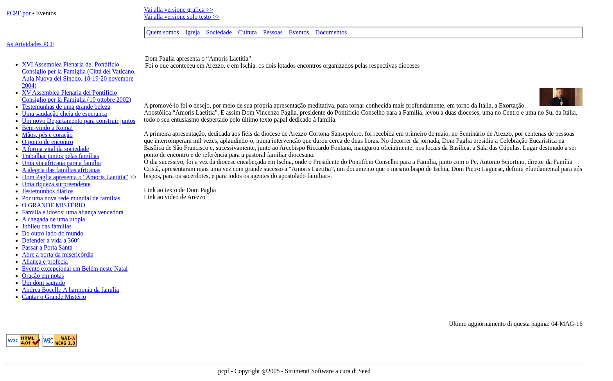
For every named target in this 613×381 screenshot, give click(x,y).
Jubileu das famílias (47, 226)
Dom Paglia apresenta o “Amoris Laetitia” (75, 177)
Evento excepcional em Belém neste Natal (75, 268)
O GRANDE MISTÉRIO (53, 205)
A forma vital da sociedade (55, 149)
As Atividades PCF (30, 44)
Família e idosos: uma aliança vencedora (73, 212)
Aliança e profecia (45, 261)
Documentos (331, 32)
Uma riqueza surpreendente (56, 184)
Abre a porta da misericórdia (57, 254)
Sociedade (219, 32)
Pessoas (273, 32)
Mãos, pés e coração (47, 134)
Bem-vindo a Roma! (47, 127)
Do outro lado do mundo (52, 233)
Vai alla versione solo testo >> (182, 16)
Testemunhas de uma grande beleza (66, 106)
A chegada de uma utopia (53, 219)
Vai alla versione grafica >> (178, 9)
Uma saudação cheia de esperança (64, 113)
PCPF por (19, 13)
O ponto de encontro (47, 141)
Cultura (247, 32)
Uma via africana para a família (61, 163)
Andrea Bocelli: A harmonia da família (70, 289)
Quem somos (162, 32)
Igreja (192, 32)
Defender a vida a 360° (51, 240)
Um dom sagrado (43, 282)
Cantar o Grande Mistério (54, 296)
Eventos (299, 32)
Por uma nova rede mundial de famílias (71, 198)
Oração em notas (43, 275)
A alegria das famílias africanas (61, 170)
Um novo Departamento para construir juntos (78, 120)
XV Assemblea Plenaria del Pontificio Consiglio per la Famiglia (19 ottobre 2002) (76, 96)
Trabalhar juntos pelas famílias (60, 156)
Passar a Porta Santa (47, 247)
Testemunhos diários (47, 191)
